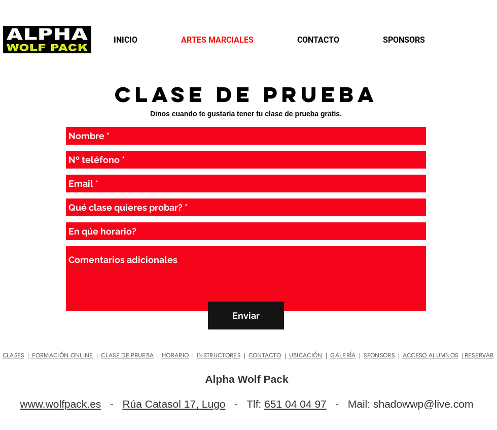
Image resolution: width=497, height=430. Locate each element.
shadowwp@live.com (423, 404)
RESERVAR (479, 355)
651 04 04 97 (295, 404)
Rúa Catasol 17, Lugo (173, 404)
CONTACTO (264, 355)
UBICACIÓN (306, 355)
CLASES (13, 355)
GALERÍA (343, 355)
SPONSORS (379, 355)
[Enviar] (246, 315)
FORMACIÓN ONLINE (61, 355)
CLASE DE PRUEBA (127, 355)
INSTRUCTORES (218, 355)
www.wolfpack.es (60, 404)
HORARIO (175, 355)
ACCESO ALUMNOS (429, 355)
